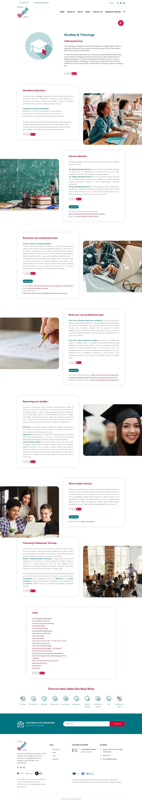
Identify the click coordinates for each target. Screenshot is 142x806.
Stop (74, 73)
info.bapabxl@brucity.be (40, 2)
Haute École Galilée (38, 636)
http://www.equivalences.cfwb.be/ (37, 288)
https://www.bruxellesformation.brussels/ (45, 661)
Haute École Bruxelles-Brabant (42, 646)
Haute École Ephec (38, 638)
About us (71, 12)
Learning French (33, 704)
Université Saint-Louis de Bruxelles (43, 623)
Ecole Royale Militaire (38, 626)
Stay (108, 704)
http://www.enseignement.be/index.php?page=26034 (49, 656)
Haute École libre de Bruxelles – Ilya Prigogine (46, 648)
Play (69, 73)
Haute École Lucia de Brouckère (42, 651)
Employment (76, 704)
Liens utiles (74, 207)
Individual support (113, 12)
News (88, 12)
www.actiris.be (36, 666)
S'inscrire (117, 724)
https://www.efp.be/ (88, 521)
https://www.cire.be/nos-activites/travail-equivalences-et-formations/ (51, 286)
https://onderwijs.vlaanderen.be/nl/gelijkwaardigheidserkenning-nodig (45, 293)
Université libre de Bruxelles (41, 621)
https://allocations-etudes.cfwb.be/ (88, 216)
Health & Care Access (119, 705)
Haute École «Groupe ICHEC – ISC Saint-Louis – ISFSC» (49, 641)
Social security (66, 704)
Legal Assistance (55, 704)
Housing (22, 704)
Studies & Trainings (87, 705)
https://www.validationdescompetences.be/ (105, 380)
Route (80, 12)
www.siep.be (36, 668)
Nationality (44, 704)
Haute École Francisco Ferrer (41, 643)
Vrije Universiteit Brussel (40, 628)
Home (62, 12)
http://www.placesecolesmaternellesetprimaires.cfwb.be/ (87, 214)
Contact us (97, 12)
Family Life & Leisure (98, 705)
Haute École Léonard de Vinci (41, 633)
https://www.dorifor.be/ (39, 663)
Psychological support (89, 749)
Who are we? (56, 749)
